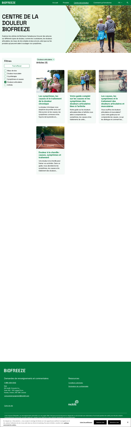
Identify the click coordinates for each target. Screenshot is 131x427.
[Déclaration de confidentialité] (78, 386)
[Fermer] (127, 422)
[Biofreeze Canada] (9, 3)
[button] (16, 66)
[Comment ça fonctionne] (102, 2)
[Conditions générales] (75, 383)
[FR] (120, 2)
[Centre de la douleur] (81, 2)
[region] (65, 422)
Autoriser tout (100, 422)
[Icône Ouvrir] (127, 2)
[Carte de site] (8, 406)
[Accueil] (55, 2)
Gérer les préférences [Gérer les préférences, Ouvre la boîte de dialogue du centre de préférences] (86, 422)
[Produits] (66, 2)
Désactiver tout (114, 422)
